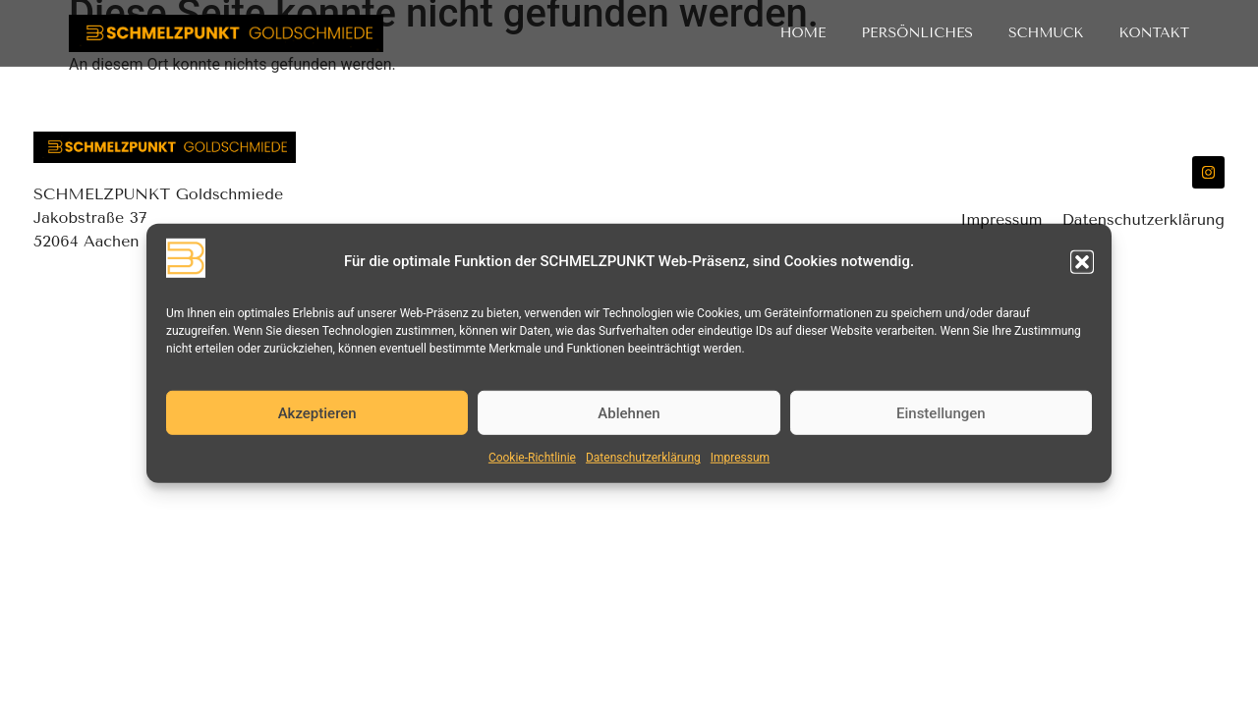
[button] (1082, 261)
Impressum (740, 457)
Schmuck (1045, 33)
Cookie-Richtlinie (532, 457)
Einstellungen (941, 413)
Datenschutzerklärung (643, 457)
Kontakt (1153, 33)
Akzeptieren (317, 413)
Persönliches (918, 33)
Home (803, 33)
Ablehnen (628, 413)
